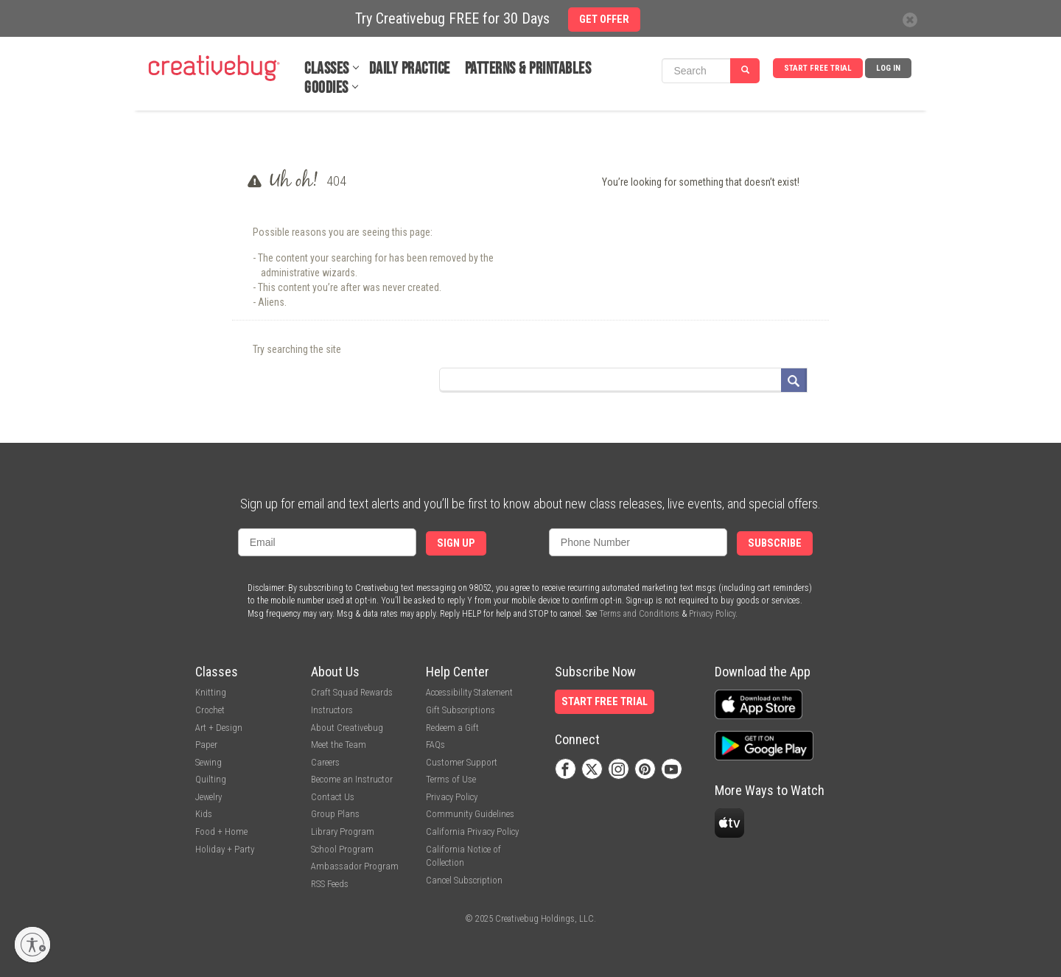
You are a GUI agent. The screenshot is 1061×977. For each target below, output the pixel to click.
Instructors (332, 709)
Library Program (342, 831)
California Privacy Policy (472, 831)
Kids (203, 813)
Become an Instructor (352, 779)
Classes (326, 69)
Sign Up (456, 543)
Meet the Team (338, 744)
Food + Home (221, 831)
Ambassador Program (355, 866)
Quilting (210, 779)
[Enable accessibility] (32, 944)
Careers (325, 762)
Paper (206, 744)
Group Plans (335, 813)
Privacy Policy (712, 614)
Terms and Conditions (639, 614)
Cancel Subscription (464, 880)
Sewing (208, 762)
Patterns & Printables (528, 69)
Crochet (210, 709)
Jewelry (208, 796)
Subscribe (775, 543)
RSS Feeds (330, 883)
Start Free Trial (818, 68)
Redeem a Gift (452, 727)
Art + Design (218, 727)
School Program (342, 849)
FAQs (435, 744)
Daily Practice (409, 69)
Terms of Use (451, 779)
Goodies (326, 88)
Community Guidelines (470, 813)
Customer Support (461, 762)
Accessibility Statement (469, 692)
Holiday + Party (224, 849)
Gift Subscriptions (460, 709)
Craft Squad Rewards (352, 692)
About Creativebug (347, 727)
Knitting (210, 692)
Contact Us (332, 796)
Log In (888, 68)
